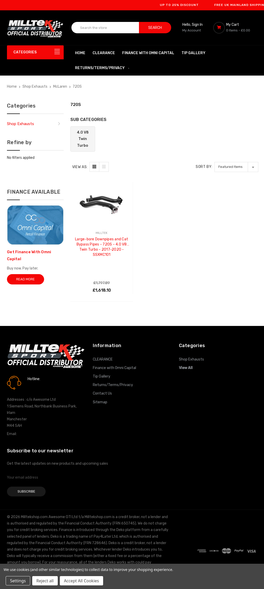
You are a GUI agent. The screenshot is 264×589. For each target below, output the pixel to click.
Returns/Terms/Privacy (102, 68)
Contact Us (102, 393)
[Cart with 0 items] (235, 27)
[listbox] (236, 167)
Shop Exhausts (20, 123)
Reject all (45, 581)
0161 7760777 (42, 386)
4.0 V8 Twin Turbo (83, 139)
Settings (18, 581)
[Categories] (35, 52)
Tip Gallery (193, 53)
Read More (25, 279)
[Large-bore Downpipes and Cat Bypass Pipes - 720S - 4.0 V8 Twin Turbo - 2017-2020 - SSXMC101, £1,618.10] (101, 201)
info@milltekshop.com (36, 434)
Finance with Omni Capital (148, 53)
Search (155, 28)
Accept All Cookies (81, 581)
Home (80, 53)
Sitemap (100, 402)
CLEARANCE (104, 53)
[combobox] (105, 27)
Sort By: (204, 167)
